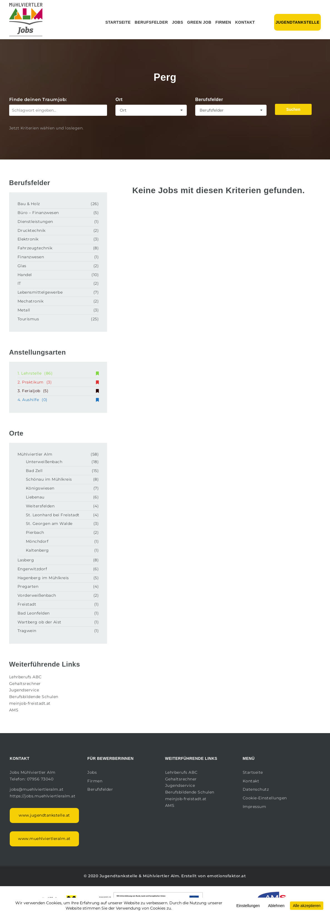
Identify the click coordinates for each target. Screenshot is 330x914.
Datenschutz (256, 789)
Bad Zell (34, 470)
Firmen (223, 22)
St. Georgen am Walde (49, 523)
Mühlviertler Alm (35, 454)
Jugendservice (24, 689)
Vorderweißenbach (37, 595)
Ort (119, 99)
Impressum (254, 806)
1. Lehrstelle (58, 373)
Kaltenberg (37, 550)
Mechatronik (31, 301)
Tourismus (28, 318)
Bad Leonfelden (34, 613)
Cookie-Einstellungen (265, 797)
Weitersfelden (40, 505)
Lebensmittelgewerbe (40, 292)
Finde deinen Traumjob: (38, 99)
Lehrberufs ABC (25, 676)
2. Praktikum (58, 382)
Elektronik (28, 239)
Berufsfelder (151, 22)
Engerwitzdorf (32, 568)
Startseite (118, 22)
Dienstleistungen (35, 221)
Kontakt (245, 22)
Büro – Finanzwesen (38, 212)
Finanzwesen (31, 256)
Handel (25, 274)
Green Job (199, 22)
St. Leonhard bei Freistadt (53, 514)
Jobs (177, 22)
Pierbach (35, 532)
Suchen (293, 109)
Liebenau (35, 497)
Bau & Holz (29, 203)
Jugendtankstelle (297, 22)
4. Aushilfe (58, 399)
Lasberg (26, 559)
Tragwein (27, 630)
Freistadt (27, 604)
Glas (22, 265)
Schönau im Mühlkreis (49, 479)
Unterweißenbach (44, 461)
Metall (24, 310)
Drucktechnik (32, 230)
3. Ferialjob (58, 390)
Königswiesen (40, 488)
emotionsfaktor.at (226, 875)
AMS (14, 709)
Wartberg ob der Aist (39, 622)
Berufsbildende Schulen (33, 696)
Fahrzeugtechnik (35, 247)
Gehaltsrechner (25, 683)
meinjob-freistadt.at (30, 703)
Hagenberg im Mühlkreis (43, 577)
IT (19, 283)
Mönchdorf (37, 541)
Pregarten (28, 586)
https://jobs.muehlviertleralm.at (43, 795)
